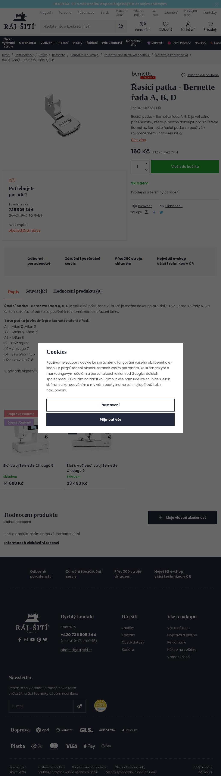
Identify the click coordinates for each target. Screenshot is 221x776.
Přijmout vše (110, 419)
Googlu (138, 373)
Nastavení (111, 405)
